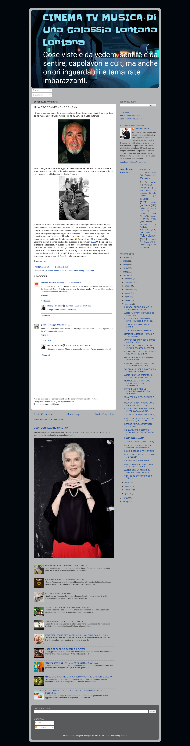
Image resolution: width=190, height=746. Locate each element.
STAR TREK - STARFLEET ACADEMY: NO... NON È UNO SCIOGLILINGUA (76, 635)
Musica (144, 199)
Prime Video (149, 218)
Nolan (142, 208)
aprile (127, 483)
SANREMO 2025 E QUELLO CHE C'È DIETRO (64, 621)
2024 (125, 265)
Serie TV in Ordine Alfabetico (132, 119)
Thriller (153, 239)
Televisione (89, 271)
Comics (153, 182)
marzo (128, 486)
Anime (153, 173)
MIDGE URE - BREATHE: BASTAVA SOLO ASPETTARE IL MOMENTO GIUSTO (78, 677)
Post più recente (43, 414)
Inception (143, 193)
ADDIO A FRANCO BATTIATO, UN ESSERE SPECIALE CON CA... (138, 376)
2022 (125, 272)
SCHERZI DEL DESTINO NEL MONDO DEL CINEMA (67, 607)
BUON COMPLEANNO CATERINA (51, 428)
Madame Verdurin (48, 283)
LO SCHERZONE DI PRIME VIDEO (139, 451)
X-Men (153, 245)
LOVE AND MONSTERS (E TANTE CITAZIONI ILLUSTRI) (138, 465)
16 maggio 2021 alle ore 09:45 (78, 345)
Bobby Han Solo (54, 306)
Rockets (143, 227)
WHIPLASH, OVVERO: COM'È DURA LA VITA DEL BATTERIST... (140, 370)
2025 (125, 261)
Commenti (38, 95)
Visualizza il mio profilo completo (133, 162)
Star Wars (145, 232)
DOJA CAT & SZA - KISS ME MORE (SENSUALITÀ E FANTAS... (139, 404)
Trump (146, 242)
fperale (44, 325)
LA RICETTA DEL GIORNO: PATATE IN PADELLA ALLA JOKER (139, 410)
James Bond (59, 271)
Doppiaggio (145, 187)
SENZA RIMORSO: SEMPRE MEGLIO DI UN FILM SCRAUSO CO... (139, 432)
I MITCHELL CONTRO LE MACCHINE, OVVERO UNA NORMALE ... (137, 391)
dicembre (129, 279)
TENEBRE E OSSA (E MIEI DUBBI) (139, 442)
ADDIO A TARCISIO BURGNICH (137, 330)
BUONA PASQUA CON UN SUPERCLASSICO (64, 579)
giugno (128, 300)
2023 (125, 268)
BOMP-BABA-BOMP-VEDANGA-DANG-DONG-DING (67, 565)
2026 (125, 257)
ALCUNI (96, 242)
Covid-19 (148, 185)
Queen (149, 222)
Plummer (152, 216)
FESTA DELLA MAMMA (134, 438)
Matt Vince (105, 736)
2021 (125, 275)
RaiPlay (68, 271)
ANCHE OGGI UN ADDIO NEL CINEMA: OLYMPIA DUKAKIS (137, 471)
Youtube (145, 247)
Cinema (49, 271)
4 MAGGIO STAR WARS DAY (136, 460)
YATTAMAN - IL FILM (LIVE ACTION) (139, 415)
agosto (128, 293)
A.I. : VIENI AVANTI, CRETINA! (58, 593)
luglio (127, 297)
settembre (129, 289)
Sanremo (144, 229)
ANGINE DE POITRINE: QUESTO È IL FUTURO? (66, 649)
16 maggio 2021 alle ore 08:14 (60, 325)
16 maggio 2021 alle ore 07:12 (78, 306)
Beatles (148, 175)
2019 (125, 502)
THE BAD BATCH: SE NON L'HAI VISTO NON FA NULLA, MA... (71, 663)
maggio (128, 304)
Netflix (147, 205)
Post (36, 90)
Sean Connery (78, 271)
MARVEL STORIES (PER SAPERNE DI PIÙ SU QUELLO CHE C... (139, 419)
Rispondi (44, 295)
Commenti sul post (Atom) (53, 420)
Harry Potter (145, 190)
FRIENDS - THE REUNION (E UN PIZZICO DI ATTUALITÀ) (138, 308)
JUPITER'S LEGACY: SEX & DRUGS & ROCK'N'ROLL (139, 341)
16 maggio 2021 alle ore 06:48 (69, 283)
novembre (129, 282)
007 (43, 271)
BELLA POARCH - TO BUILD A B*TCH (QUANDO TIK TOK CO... (139, 320)
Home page (73, 414)
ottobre (128, 286)
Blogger (124, 736)
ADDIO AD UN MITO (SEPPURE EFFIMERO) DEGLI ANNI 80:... (138, 446)
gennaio (128, 494)
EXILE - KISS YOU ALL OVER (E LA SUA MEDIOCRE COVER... (139, 364)
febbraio (128, 490)
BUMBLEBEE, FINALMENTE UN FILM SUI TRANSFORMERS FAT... (139, 347)
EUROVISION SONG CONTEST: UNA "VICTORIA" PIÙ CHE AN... (140, 353)
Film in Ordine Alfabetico (130, 115)
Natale (153, 203)
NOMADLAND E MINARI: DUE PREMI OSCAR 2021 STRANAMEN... (137, 383)
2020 (125, 498)
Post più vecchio (104, 414)
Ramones (143, 224)
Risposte (47, 301)
